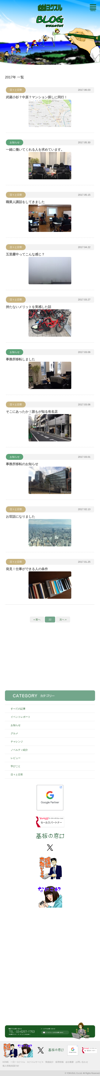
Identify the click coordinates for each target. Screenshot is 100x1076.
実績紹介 (49, 1062)
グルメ (14, 733)
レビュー (16, 758)
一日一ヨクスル (17, 1062)
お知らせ (16, 725)
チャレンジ (17, 741)
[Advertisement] (50, 659)
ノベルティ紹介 (19, 749)
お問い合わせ (81, 1062)
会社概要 (69, 1062)
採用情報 (59, 1062)
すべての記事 (18, 708)
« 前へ (36, 619)
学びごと (16, 766)
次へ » (63, 619)
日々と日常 (17, 774)
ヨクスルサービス (35, 1062)
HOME (5, 1062)
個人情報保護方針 (10, 1066)
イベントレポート (20, 716)
